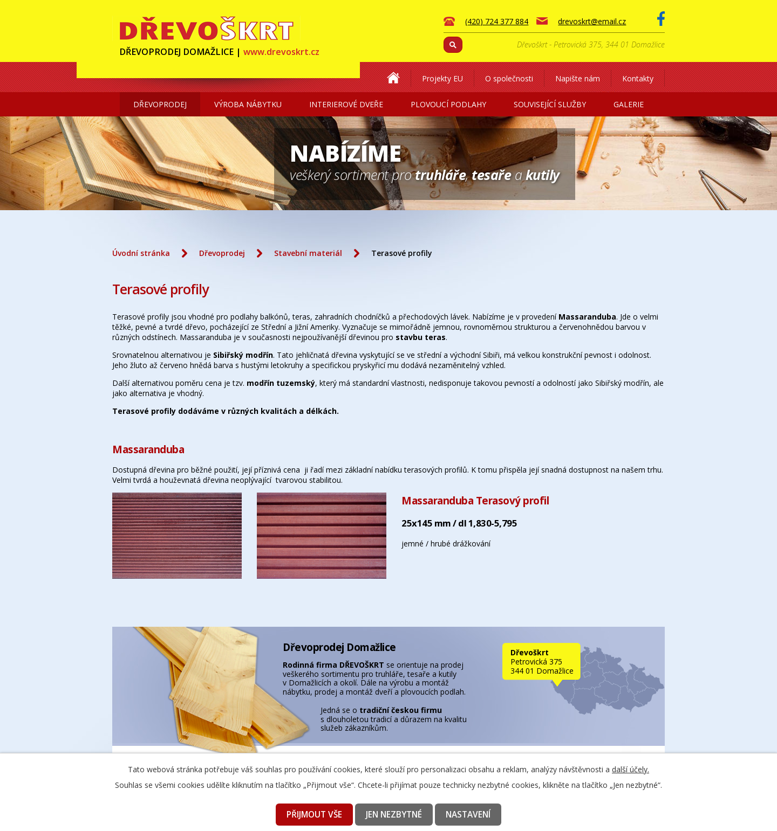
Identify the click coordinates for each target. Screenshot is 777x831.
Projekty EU (442, 78)
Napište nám (577, 78)
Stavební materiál (308, 253)
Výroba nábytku (248, 104)
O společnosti (509, 78)
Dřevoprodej (160, 104)
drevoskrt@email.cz (592, 21)
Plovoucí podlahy (448, 104)
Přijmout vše (314, 814)
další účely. (630, 769)
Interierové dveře (346, 104)
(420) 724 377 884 (496, 21)
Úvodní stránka (141, 253)
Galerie (629, 104)
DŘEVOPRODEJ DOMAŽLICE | (219, 52)
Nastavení (468, 814)
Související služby (550, 104)
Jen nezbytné (394, 814)
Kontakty (637, 78)
